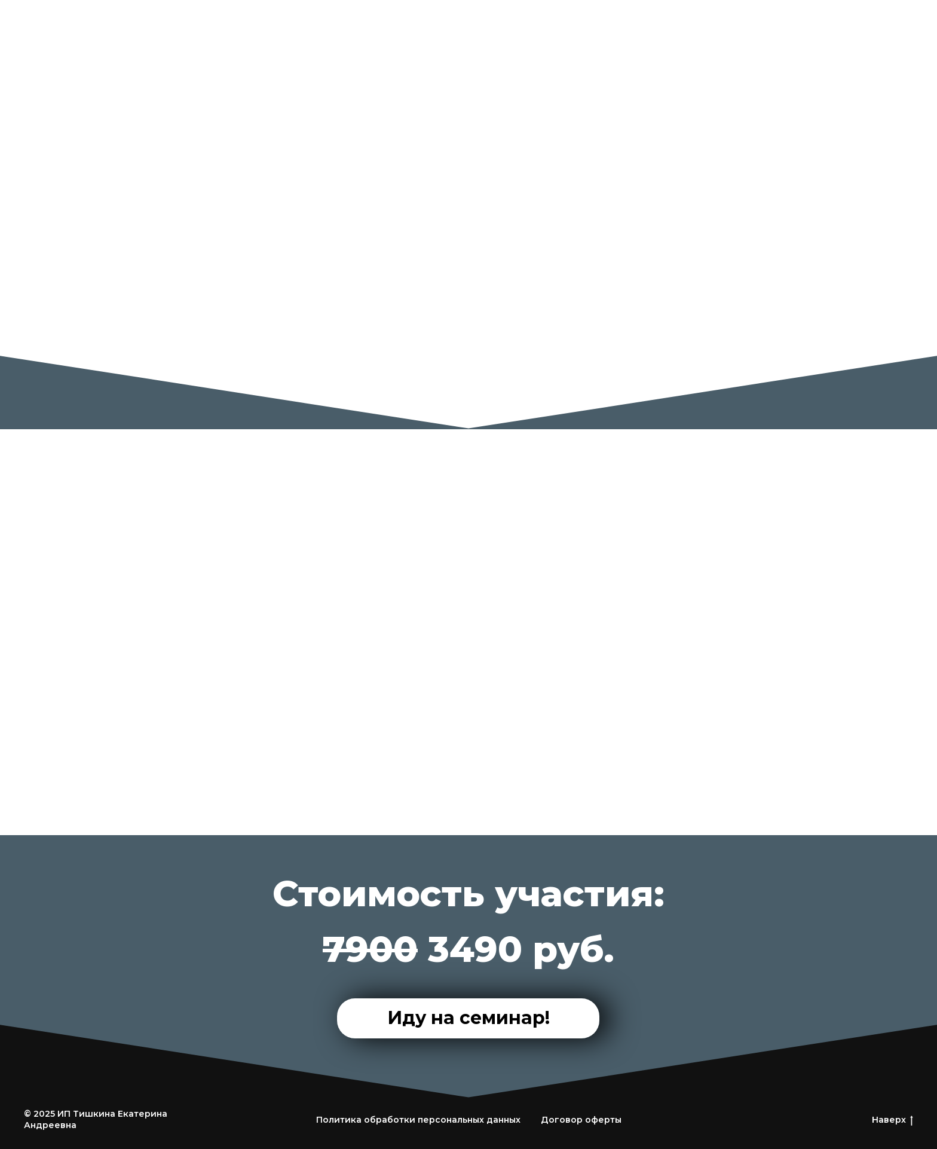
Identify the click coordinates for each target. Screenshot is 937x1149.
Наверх (892, 1120)
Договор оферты (581, 1119)
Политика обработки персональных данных (418, 1119)
